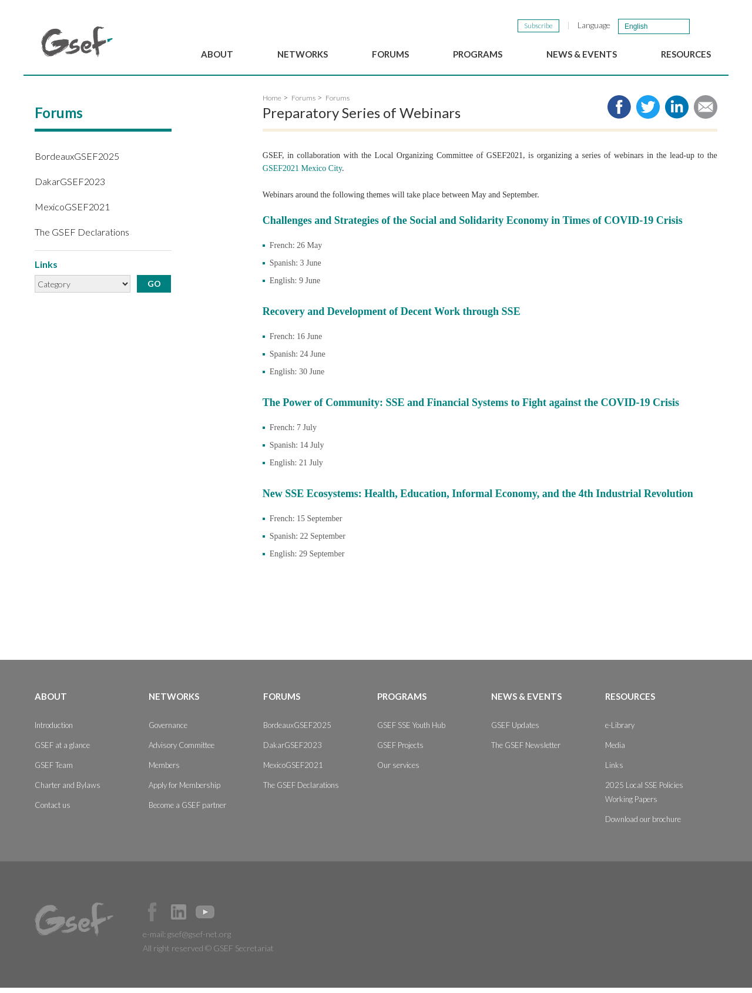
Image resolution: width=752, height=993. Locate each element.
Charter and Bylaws (67, 790)
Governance (168, 730)
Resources (686, 54)
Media (615, 750)
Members (164, 770)
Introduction (54, 730)
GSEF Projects (400, 750)
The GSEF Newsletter (525, 750)
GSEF (77, 41)
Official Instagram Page (231, 917)
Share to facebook (619, 111)
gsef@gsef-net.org (199, 939)
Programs (477, 54)
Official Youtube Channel (205, 917)
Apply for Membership (184, 790)
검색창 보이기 (704, 26)
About (217, 54)
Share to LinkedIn (677, 111)
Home (272, 102)
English (636, 26)
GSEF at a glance (62, 750)
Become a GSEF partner (187, 810)
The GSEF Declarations (82, 237)
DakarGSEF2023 (70, 186)
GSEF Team (54, 770)
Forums (390, 54)
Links (614, 770)
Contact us (52, 810)
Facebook (152, 917)
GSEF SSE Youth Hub (411, 730)
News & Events (581, 54)
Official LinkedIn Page (178, 917)
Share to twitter (648, 111)
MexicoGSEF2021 (72, 211)
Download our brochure (643, 824)
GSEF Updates (515, 730)
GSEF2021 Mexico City (302, 173)
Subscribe (538, 25)
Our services (398, 770)
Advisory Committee (181, 750)
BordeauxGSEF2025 (77, 160)
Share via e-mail (705, 111)
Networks (302, 54)
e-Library (619, 730)
